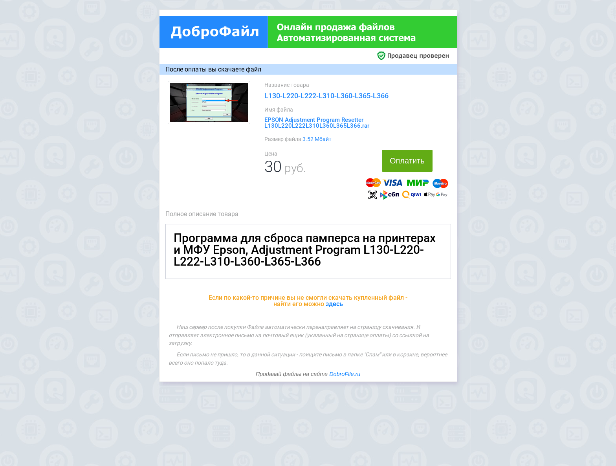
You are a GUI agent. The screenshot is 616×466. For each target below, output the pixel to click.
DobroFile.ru (344, 374)
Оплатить (407, 161)
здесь (334, 304)
